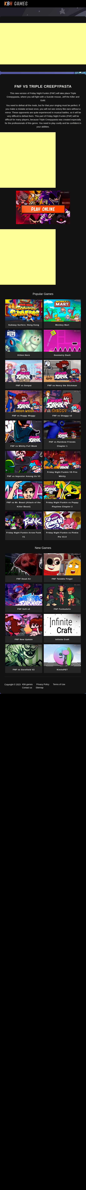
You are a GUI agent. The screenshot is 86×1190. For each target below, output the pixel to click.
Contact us (27, 687)
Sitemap (39, 687)
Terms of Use (59, 684)
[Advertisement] (43, 43)
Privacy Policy (42, 684)
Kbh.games (27, 684)
